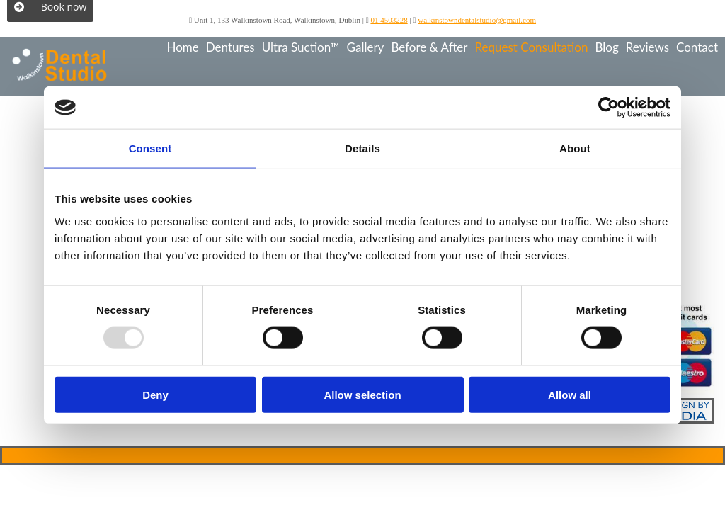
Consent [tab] (150, 148)
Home (182, 47)
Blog (606, 47)
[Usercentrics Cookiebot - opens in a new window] (608, 107)
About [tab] (574, 148)
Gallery (365, 47)
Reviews (647, 47)
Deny (155, 394)
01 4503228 (388, 20)
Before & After (429, 47)
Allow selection (362, 394)
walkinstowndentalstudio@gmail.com (477, 20)
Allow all (569, 394)
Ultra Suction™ (301, 47)
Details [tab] (362, 148)
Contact (697, 47)
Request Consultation (531, 47)
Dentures (230, 47)
